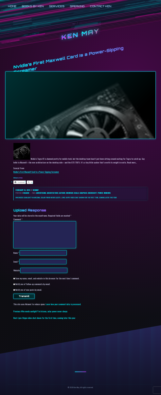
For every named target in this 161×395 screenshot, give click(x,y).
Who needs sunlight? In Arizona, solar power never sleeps (38, 197)
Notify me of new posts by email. (28, 289)
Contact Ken (100, 6)
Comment (17, 219)
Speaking (77, 6)
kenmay (36, 190)
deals (76, 193)
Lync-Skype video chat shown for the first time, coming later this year (89, 197)
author (62, 193)
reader (26, 193)
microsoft (92, 193)
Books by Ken (33, 6)
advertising (41, 193)
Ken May (80, 34)
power (100, 193)
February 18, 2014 (23, 190)
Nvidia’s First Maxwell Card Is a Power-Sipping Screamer (36, 171)
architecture (52, 193)
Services (56, 6)
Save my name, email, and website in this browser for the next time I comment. (47, 278)
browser (69, 193)
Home (12, 6)
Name (16, 252)
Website (16, 270)
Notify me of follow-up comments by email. (32, 284)
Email (16, 261)
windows (107, 193)
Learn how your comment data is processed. (63, 304)
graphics (83, 193)
